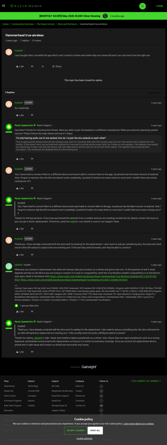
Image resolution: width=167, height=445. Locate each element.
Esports (31, 400)
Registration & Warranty (62, 390)
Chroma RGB (33, 390)
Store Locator (10, 395)
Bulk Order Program (12, 405)
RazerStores (9, 386)
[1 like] (26, 305)
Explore (31, 381)
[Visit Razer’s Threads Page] (101, 396)
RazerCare (56, 400)
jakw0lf (18, 264)
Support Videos (58, 410)
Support (55, 381)
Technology (33, 386)
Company (80, 381)
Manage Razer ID (59, 405)
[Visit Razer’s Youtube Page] (101, 406)
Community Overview (23, 24)
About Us (80, 386)
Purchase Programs (13, 400)
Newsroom (80, 395)
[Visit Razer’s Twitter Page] (101, 401)
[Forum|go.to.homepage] (25, 6)
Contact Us (80, 405)
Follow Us (103, 381)
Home (6, 24)
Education (8, 410)
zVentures (80, 400)
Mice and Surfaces (67, 24)
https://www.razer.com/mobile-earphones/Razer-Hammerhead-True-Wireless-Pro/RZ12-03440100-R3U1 (74, 279)
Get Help (55, 386)
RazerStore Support (60, 395)
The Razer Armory (46, 24)
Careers (79, 390)
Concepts (32, 395)
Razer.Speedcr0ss (24, 125)
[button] (4, 6)
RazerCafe (8, 390)
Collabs (31, 405)
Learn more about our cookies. (138, 423)
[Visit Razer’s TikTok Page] (101, 410)
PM (73, 221)
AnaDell (19, 50)
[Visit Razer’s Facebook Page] (101, 386)
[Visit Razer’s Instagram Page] (101, 391)
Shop (6, 381)
